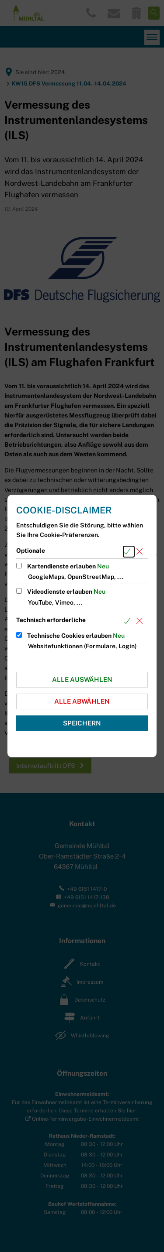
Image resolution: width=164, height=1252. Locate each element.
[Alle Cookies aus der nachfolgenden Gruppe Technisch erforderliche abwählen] (141, 621)
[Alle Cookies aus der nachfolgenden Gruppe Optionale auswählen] (128, 551)
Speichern (82, 723)
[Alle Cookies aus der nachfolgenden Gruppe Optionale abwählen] (141, 551)
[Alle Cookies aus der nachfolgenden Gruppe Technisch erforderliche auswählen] (128, 621)
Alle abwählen (82, 701)
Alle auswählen (82, 679)
